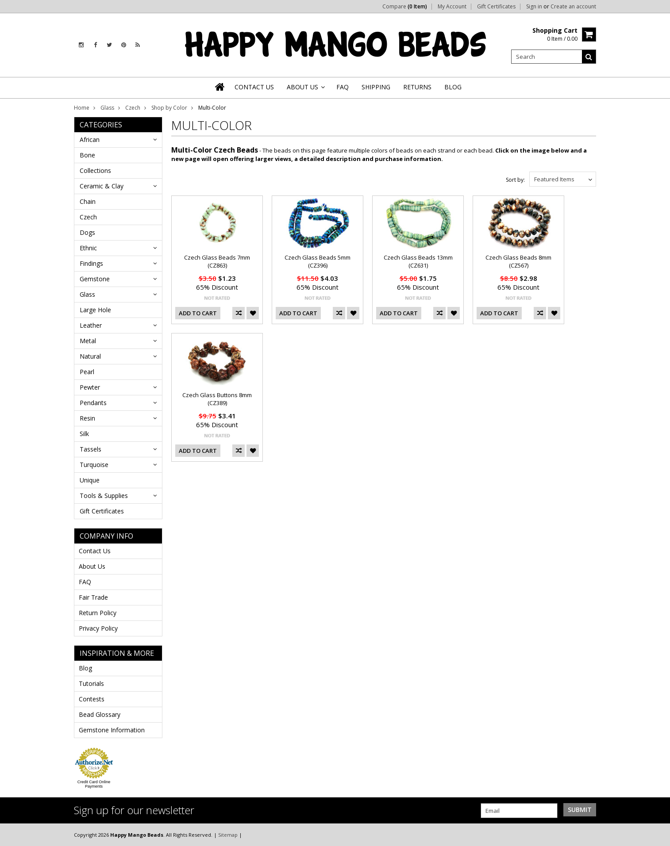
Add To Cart (198, 313)
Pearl (87, 371)
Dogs (87, 232)
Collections (95, 170)
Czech (132, 107)
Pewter (90, 387)
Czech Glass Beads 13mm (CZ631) (418, 261)
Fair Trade (93, 597)
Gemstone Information (112, 730)
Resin (87, 418)
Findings (91, 263)
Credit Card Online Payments (94, 784)
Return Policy (97, 613)
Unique (90, 480)
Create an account (573, 7)
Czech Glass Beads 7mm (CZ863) (217, 261)
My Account (452, 7)
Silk (84, 433)
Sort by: (515, 180)
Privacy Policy (98, 628)
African (90, 139)
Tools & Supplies (104, 495)
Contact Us (95, 551)
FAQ (85, 582)
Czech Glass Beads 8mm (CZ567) (518, 261)
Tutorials (91, 683)
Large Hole (95, 310)
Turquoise (94, 464)
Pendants (93, 402)
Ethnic (88, 248)
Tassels (90, 449)
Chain (88, 201)
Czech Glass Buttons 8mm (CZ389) (217, 399)
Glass (107, 107)
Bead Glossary (99, 714)
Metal (88, 341)
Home (81, 107)
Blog (85, 668)
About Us (92, 566)
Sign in (534, 7)
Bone (87, 155)
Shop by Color (169, 107)
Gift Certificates (496, 7)
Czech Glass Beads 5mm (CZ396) (317, 261)
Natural (90, 356)
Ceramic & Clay (101, 186)
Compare (404, 7)
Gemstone (95, 279)
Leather (91, 325)
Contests (91, 699)
